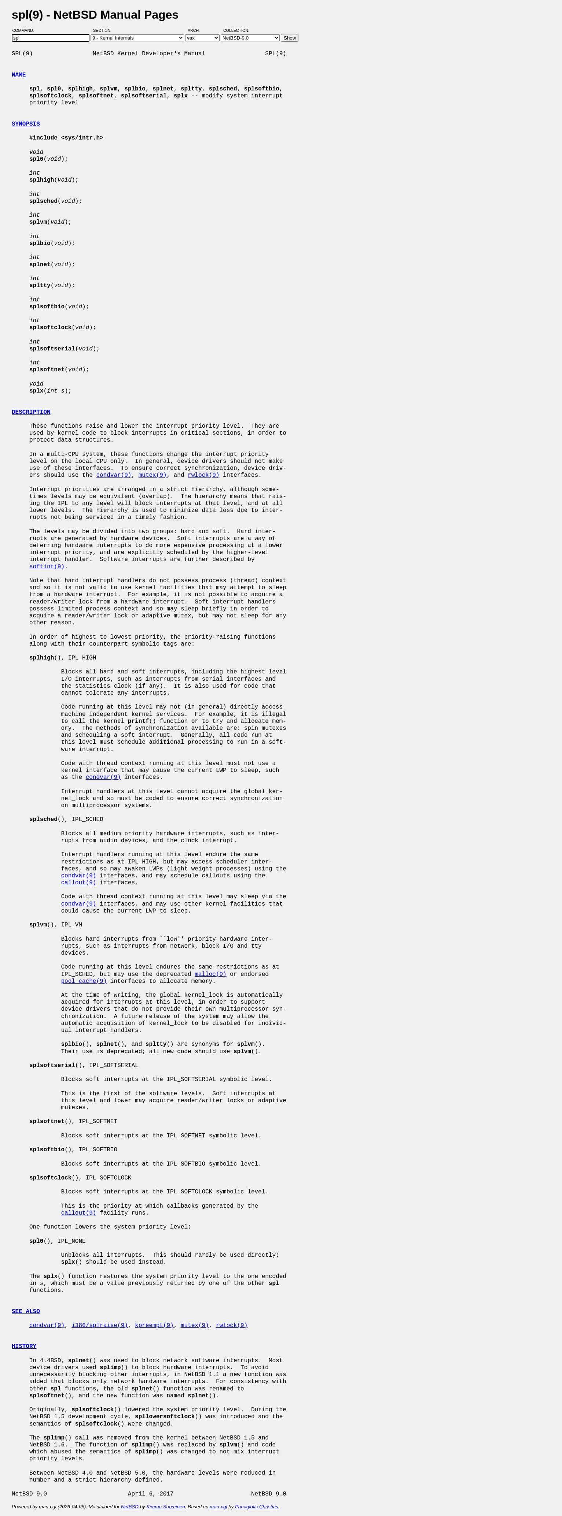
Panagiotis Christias (256, 1506)
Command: (25, 30)
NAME (19, 75)
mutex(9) (153, 475)
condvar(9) (113, 475)
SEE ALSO (26, 1312)
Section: (104, 30)
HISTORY (24, 1346)
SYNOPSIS (26, 124)
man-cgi (218, 1506)
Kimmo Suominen (165, 1506)
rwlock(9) (203, 475)
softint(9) (47, 567)
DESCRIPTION (31, 412)
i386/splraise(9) (99, 1326)
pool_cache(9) (84, 981)
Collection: (236, 30)
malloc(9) (210, 974)
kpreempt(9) (154, 1326)
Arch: (197, 30)
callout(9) (78, 883)
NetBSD (130, 1506)
